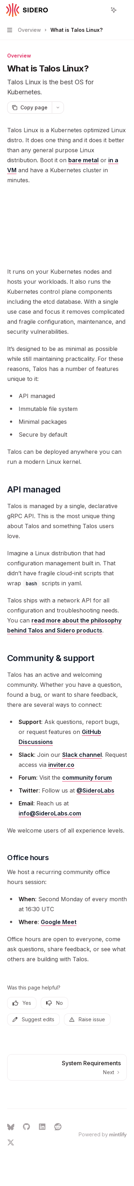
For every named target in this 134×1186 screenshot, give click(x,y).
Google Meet (58, 922)
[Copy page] (29, 107)
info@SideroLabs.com (50, 813)
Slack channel (82, 754)
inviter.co (61, 764)
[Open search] (100, 10)
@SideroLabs (95, 790)
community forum (87, 777)
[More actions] (124, 10)
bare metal (83, 160)
